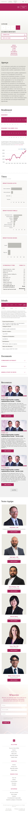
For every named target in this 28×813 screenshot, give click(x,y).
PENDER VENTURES (10, 2)
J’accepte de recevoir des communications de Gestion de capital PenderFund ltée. (14, 718)
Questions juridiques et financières (14, 799)
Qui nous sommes (14, 792)
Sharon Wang (14, 616)
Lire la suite (7, 415)
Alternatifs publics (14, 768)
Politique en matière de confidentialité (19, 809)
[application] (14, 156)
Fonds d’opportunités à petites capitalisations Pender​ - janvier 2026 (12, 470)
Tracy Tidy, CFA (14, 646)
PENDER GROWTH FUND (15, 2)
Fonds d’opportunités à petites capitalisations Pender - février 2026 (12, 435)
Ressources (14, 53)
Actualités (14, 785)
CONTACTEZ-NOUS (24, 7)
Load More (14, 490)
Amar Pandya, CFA (14, 586)
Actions (14, 750)
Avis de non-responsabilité (19, 144)
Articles (14, 779)
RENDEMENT (14, 46)
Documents (14, 51)
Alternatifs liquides (14, 755)
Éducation (14, 783)
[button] (21, 149)
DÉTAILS (14, 50)
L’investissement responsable (14, 798)
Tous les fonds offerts (14, 748)
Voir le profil (14, 531)
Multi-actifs (14, 753)
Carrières (14, 796)
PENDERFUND (4, 1)
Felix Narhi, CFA (14, 557)
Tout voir (14, 777)
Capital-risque (14, 757)
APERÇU (14, 45)
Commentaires (14, 781)
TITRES (14, 48)
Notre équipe (14, 54)
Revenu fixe (14, 751)
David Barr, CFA (14, 527)
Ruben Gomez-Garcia (14, 676)
